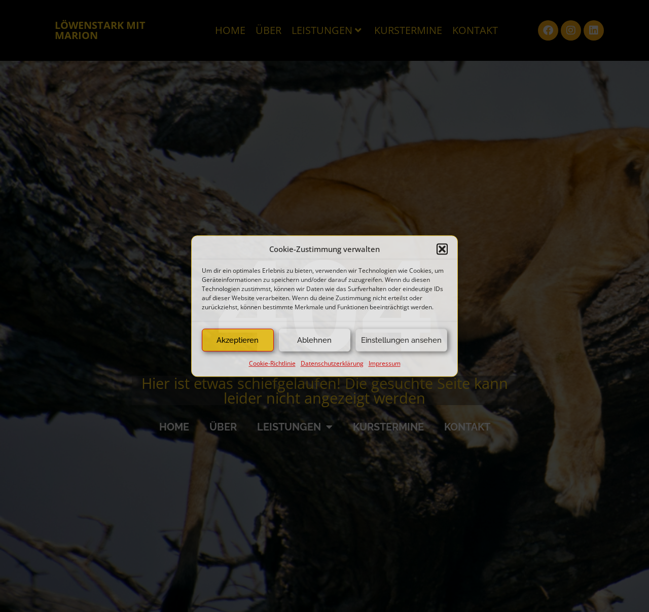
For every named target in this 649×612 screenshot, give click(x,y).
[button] (442, 249)
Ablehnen (314, 340)
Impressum (385, 363)
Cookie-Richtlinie (272, 363)
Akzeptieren (238, 340)
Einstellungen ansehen (401, 340)
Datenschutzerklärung (332, 363)
